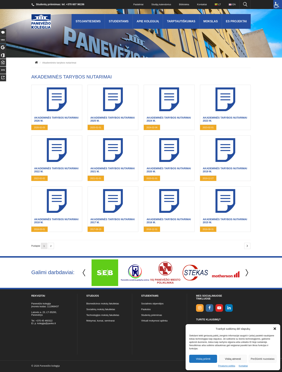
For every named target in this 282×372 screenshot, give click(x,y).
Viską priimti (203, 358)
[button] (275, 328)
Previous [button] (84, 273)
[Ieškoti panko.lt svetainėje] (245, 4)
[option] (105, 272)
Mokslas (210, 21)
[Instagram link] (200, 308)
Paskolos (146, 309)
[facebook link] (209, 308)
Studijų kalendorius (161, 4)
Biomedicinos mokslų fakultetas (102, 303)
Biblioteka (184, 4)
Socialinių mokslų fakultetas (100, 309)
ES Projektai (236, 21)
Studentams (119, 21)
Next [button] (246, 273)
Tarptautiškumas (181, 21)
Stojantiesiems (88, 21)
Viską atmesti (233, 358)
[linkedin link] (229, 308)
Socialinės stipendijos (152, 303)
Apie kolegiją (148, 21)
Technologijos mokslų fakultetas (102, 315)
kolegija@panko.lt (46, 323)
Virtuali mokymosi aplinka (154, 320)
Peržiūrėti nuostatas (263, 358)
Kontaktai (243, 366)
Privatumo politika (226, 366)
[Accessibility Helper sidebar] (277, 4)
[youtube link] (219, 308)
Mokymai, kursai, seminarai (100, 320)
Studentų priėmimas (151, 315)
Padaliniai (138, 4)
